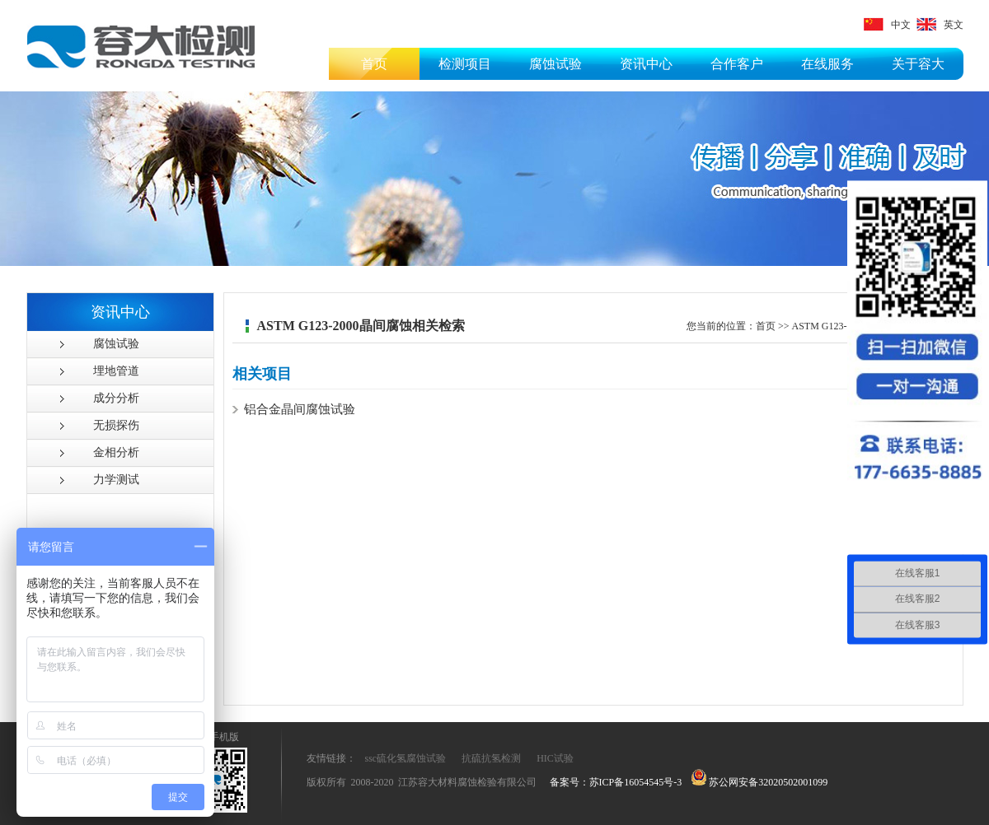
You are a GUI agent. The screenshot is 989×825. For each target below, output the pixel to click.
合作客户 (736, 64)
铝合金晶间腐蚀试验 (299, 409)
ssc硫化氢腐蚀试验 (406, 758)
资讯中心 (646, 64)
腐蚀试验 (555, 64)
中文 (887, 24)
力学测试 (116, 479)
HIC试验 (555, 758)
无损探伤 (116, 425)
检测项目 (464, 64)
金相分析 (116, 452)
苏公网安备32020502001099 (759, 782)
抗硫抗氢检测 (491, 758)
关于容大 (918, 64)
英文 (939, 24)
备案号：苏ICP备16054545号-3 (616, 782)
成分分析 (116, 398)
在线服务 (827, 64)
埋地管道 (116, 371)
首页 (374, 64)
